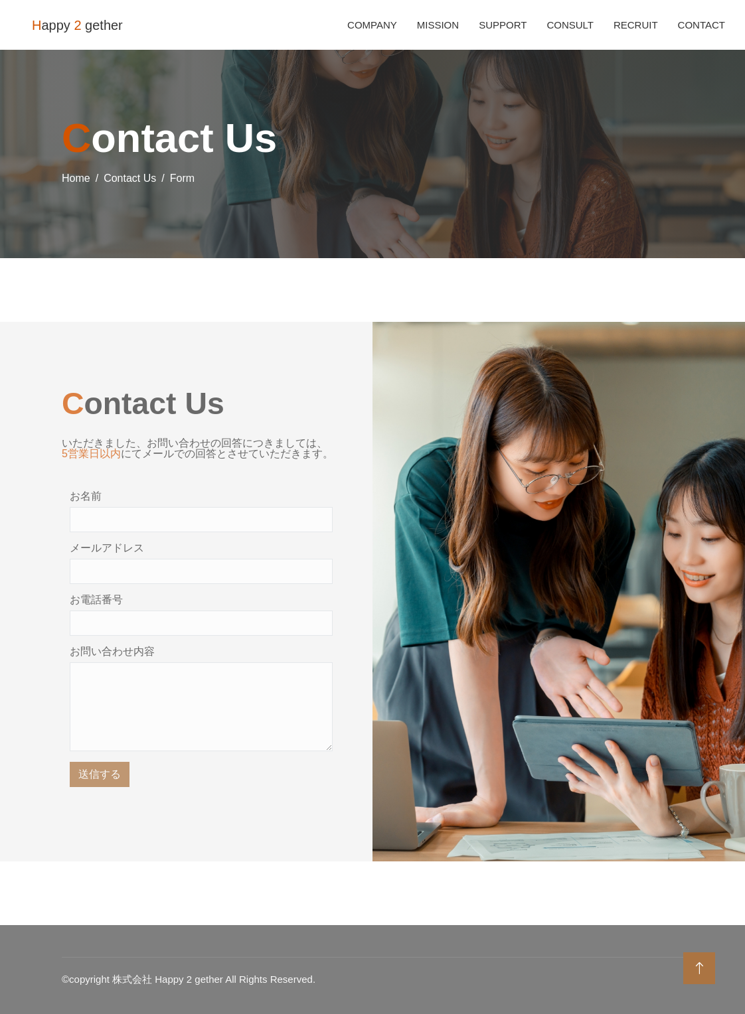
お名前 (86, 496)
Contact (701, 25)
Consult (570, 25)
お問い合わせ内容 (112, 651)
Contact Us (130, 178)
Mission (438, 25)
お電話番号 (96, 600)
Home (76, 178)
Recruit (636, 25)
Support (503, 25)
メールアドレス (107, 548)
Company (372, 25)
